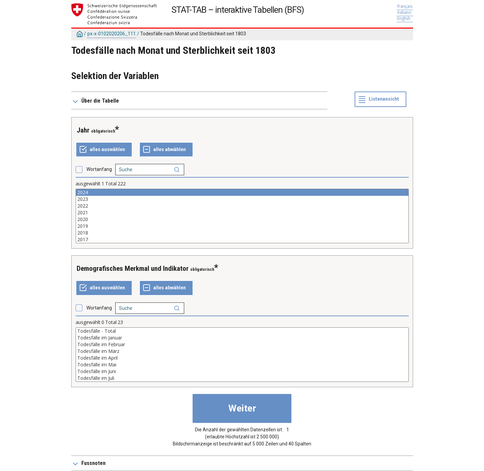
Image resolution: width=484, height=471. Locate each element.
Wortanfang (99, 169)
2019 (242, 226)
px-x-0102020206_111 (111, 33)
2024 (242, 192)
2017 (242, 239)
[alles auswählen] (104, 149)
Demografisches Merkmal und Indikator (133, 268)
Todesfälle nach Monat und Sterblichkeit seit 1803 (193, 33)
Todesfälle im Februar (242, 344)
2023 (242, 199)
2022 (242, 206)
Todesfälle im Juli (242, 378)
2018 (242, 232)
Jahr (83, 130)
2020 (242, 219)
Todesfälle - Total (242, 331)
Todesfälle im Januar (242, 337)
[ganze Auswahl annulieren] (166, 149)
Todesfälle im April (242, 358)
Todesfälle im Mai (242, 364)
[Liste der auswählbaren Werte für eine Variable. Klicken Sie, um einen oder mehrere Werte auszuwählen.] (242, 216)
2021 (242, 212)
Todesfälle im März (242, 351)
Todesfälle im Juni (242, 371)
